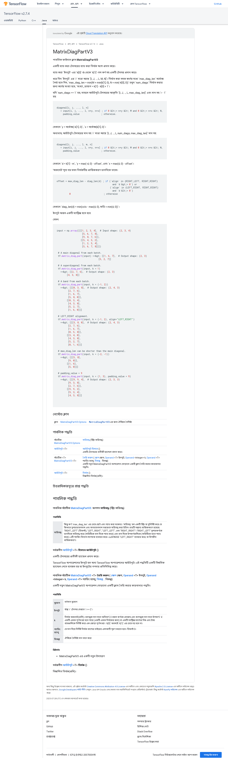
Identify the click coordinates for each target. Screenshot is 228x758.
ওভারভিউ (8, 20)
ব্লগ (47, 721)
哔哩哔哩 (50, 736)
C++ (34, 20)
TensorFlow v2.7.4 (17, 14)
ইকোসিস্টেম (94, 3)
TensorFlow (58, 44)
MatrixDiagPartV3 (99, 421)
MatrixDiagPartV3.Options (73, 422)
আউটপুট (58, 449)
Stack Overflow (144, 731)
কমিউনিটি (115, 3)
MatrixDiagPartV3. (81, 508)
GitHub (218, 3)
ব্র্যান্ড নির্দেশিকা (144, 736)
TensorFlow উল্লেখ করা (148, 741)
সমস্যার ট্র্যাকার (144, 721)
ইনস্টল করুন (43, 3)
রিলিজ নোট (143, 726)
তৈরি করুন (88, 457)
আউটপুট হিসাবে (90, 449)
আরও (55, 20)
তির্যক (85, 473)
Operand (109, 457)
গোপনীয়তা (62, 755)
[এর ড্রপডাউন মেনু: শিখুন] (64, 4)
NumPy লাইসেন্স (170, 689)
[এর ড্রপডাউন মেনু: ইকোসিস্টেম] (104, 4)
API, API (71, 44)
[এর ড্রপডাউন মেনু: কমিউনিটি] (123, 4)
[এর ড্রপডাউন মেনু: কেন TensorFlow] (150, 4)
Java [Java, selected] (44, 20)
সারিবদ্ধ (86, 440)
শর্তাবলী (50, 755)
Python (22, 20)
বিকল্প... (98, 461)
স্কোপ (97, 457)
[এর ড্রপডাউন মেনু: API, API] (82, 4)
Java (101, 44)
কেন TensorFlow (138, 3)
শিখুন (57, 3)
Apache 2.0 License (164, 686)
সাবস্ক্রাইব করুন (211, 754)
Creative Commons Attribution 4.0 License (106, 686)
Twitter (50, 731)
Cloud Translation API (96, 33)
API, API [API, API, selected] (74, 3)
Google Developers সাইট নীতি (72, 689)
